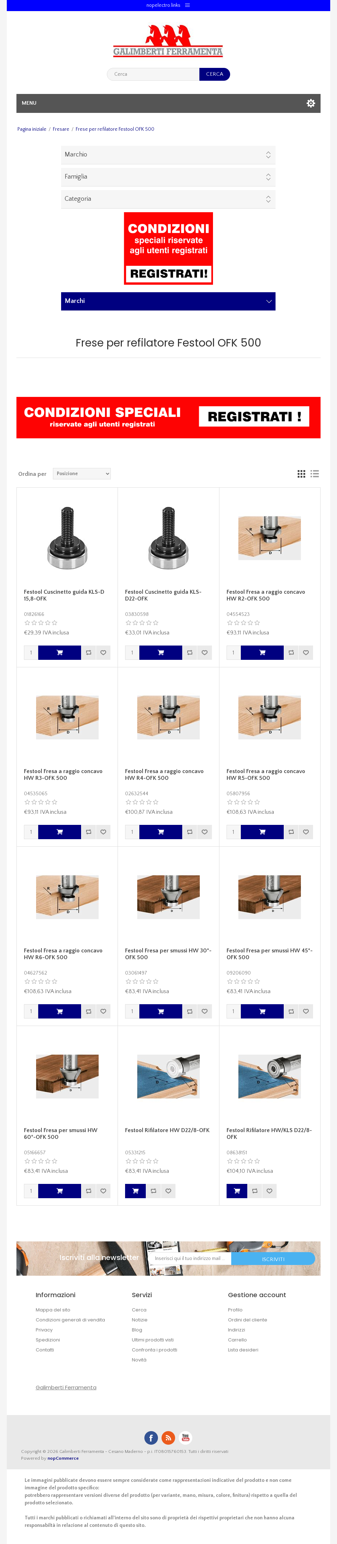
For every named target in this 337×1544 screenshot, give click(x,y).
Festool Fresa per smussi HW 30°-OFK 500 (168, 954)
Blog (137, 1329)
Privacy (44, 1329)
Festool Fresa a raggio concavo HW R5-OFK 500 (266, 774)
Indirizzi (236, 1329)
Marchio (76, 154)
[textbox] (153, 74)
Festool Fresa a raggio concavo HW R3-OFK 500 (63, 774)
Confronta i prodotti (154, 1349)
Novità (139, 1359)
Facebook (151, 1438)
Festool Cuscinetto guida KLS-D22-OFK (163, 595)
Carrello (237, 1339)
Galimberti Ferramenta (66, 1387)
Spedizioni (48, 1339)
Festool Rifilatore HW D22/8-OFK (167, 1130)
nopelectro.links (163, 5)
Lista (314, 473)
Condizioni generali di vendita (70, 1319)
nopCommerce (63, 1458)
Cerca (139, 1309)
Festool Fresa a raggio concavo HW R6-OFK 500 (63, 954)
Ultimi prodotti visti (153, 1339)
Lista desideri (243, 1349)
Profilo (235, 1309)
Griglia (301, 473)
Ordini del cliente (247, 1319)
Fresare (61, 129)
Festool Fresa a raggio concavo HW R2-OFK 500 (266, 595)
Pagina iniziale (32, 129)
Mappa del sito (53, 1309)
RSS (168, 1438)
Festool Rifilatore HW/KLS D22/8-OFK (269, 1133)
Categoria (78, 199)
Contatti (45, 1349)
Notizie (140, 1319)
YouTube (185, 1438)
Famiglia (76, 176)
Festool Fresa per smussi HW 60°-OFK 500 (61, 1133)
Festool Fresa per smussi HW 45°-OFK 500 (270, 954)
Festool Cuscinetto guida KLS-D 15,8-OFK (64, 595)
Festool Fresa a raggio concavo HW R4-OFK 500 (164, 774)
